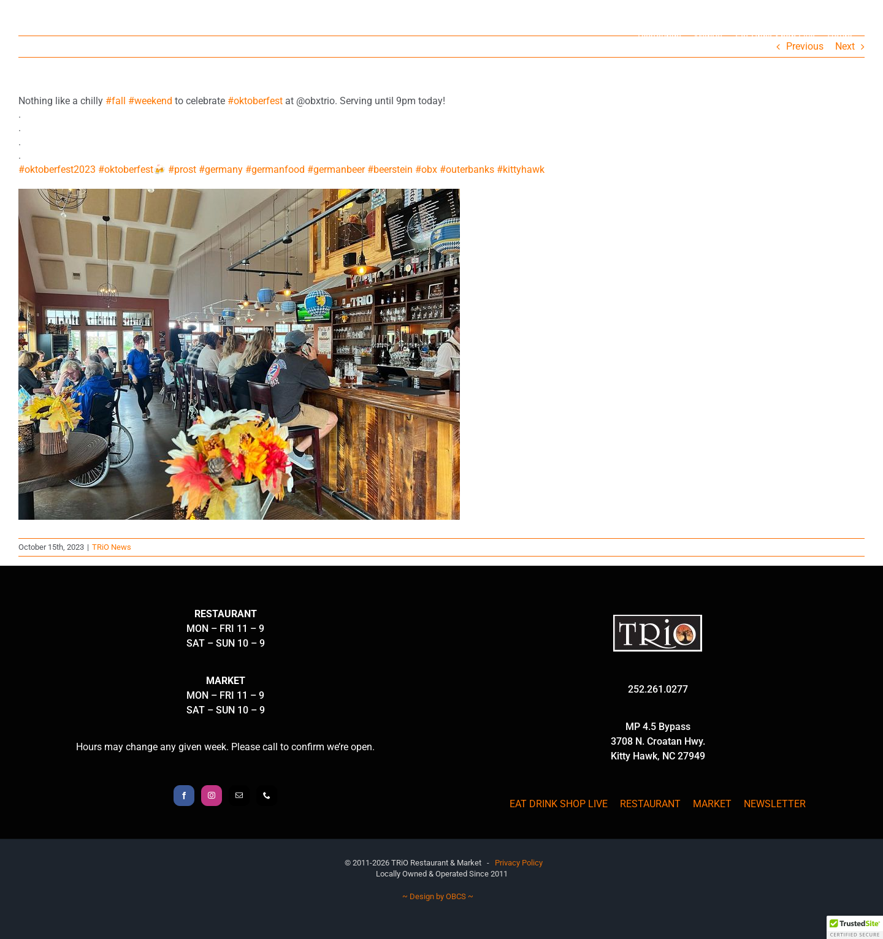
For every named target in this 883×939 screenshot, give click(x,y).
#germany (221, 169)
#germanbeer (336, 169)
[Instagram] (211, 795)
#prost (182, 169)
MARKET (712, 804)
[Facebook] (184, 795)
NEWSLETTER (775, 804)
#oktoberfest (255, 101)
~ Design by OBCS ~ (437, 896)
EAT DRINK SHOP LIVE (559, 804)
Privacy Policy (519, 862)
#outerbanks (467, 169)
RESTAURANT (650, 804)
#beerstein (390, 169)
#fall (115, 101)
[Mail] (239, 795)
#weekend (150, 101)
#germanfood (275, 169)
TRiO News (111, 547)
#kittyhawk (521, 169)
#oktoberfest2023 (57, 169)
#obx (426, 169)
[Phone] (266, 795)
